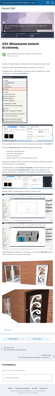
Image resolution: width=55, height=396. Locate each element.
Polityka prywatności (22, 388)
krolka (27, 54)
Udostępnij (13, 338)
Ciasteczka (43, 388)
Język (10, 388)
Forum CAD (8, 8)
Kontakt (34, 388)
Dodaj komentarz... (12, 378)
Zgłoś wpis (7, 330)
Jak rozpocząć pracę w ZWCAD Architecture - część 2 (26, 26)
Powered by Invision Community (27, 393)
